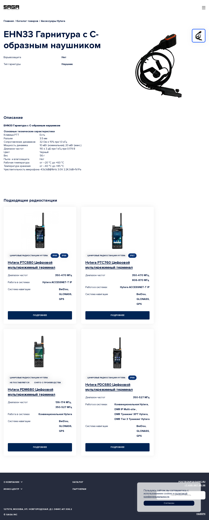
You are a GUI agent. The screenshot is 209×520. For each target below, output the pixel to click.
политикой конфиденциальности (165, 495)
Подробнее (40, 315)
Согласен (169, 503)
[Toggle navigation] (203, 7)
